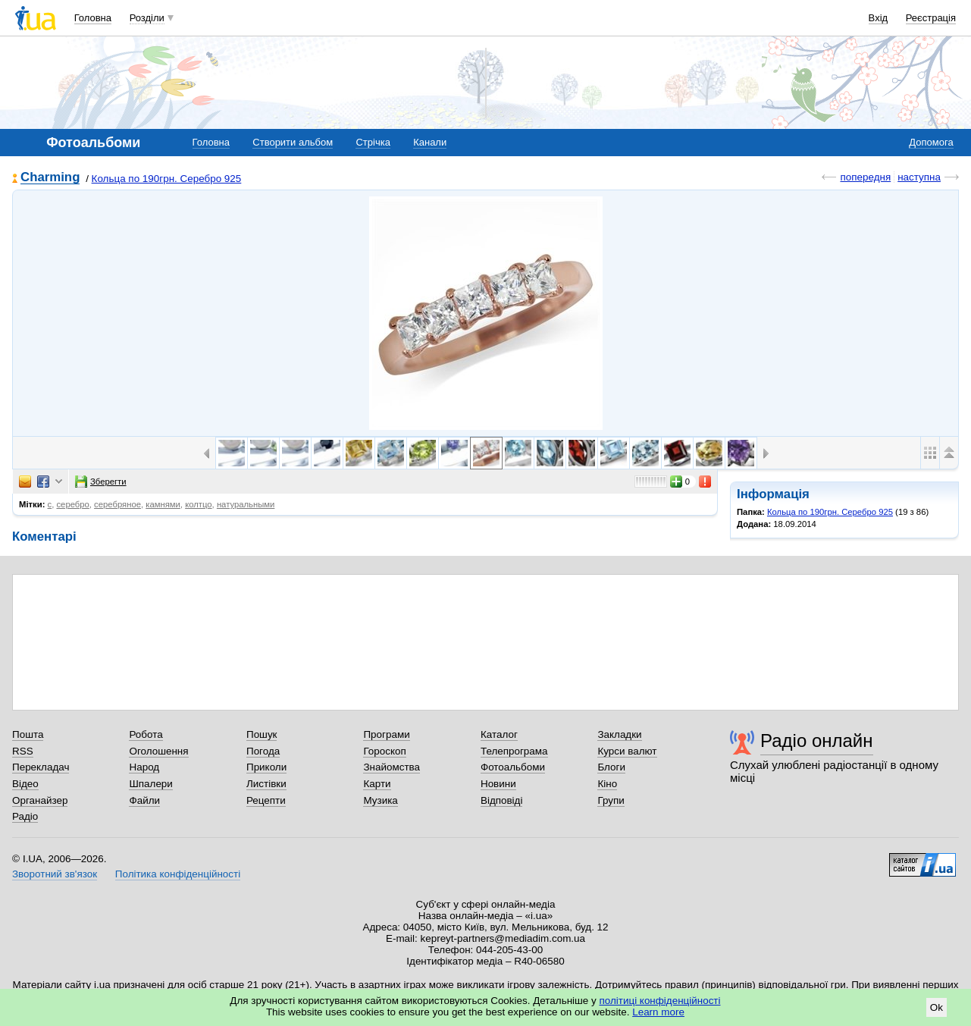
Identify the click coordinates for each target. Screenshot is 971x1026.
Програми (386, 734)
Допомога (931, 142)
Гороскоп (384, 751)
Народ (144, 767)
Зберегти (101, 481)
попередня (865, 177)
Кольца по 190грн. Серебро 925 (167, 178)
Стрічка (373, 142)
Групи (610, 800)
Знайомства (391, 767)
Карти (376, 783)
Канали (429, 142)
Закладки (619, 734)
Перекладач (40, 767)
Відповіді (502, 800)
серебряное (117, 504)
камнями (163, 504)
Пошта (27, 734)
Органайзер (39, 800)
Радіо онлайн (816, 740)
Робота (145, 734)
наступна (919, 177)
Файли (144, 800)
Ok (936, 1007)
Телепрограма (514, 751)
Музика (380, 800)
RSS (22, 751)
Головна (92, 18)
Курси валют (626, 751)
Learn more (658, 1012)
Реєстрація (931, 18)
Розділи (147, 18)
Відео (25, 783)
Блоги (611, 767)
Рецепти (266, 800)
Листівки (266, 783)
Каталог (499, 734)
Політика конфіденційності (177, 874)
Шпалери (150, 783)
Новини (498, 783)
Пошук (261, 734)
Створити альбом (292, 142)
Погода (263, 751)
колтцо (198, 504)
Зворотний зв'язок (54, 874)
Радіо (25, 816)
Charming (50, 177)
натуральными (245, 504)
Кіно (607, 783)
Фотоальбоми (513, 767)
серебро (72, 504)
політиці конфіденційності (660, 1000)
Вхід (878, 18)
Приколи (266, 767)
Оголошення (158, 751)
